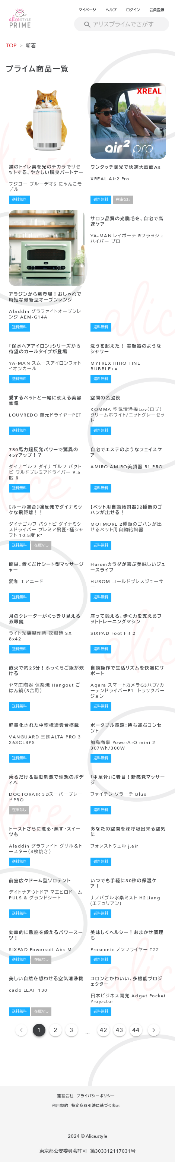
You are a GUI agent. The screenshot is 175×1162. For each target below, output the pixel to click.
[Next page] (154, 1030)
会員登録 (156, 10)
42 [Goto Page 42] (103, 1030)
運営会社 (65, 1096)
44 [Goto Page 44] (136, 1030)
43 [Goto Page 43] (119, 1030)
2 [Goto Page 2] (55, 1030)
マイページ (87, 10)
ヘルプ (111, 10)
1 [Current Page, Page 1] (39, 1030)
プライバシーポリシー (95, 1096)
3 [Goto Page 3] (71, 1030)
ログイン (133, 10)
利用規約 (60, 1105)
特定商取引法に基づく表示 (95, 1105)
